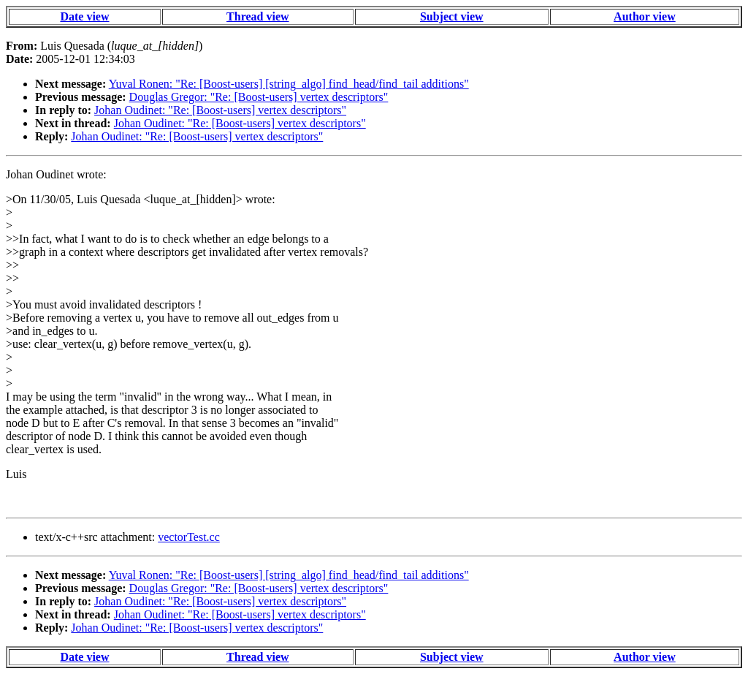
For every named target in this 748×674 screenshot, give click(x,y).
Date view (84, 16)
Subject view (452, 16)
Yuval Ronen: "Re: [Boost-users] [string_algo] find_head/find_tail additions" (289, 83)
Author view (645, 16)
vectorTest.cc (189, 537)
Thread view (257, 16)
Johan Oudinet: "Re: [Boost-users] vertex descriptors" (220, 110)
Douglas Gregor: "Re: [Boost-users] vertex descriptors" (259, 97)
